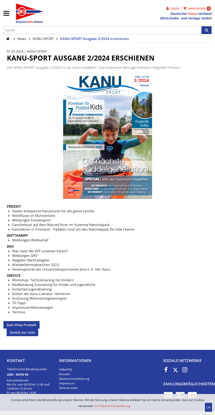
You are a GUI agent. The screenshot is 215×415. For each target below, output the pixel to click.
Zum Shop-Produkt (21, 325)
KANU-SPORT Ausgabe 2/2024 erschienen (94, 38)
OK (209, 407)
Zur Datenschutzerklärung (112, 406)
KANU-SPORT (44, 38)
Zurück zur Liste (22, 332)
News (22, 38)
